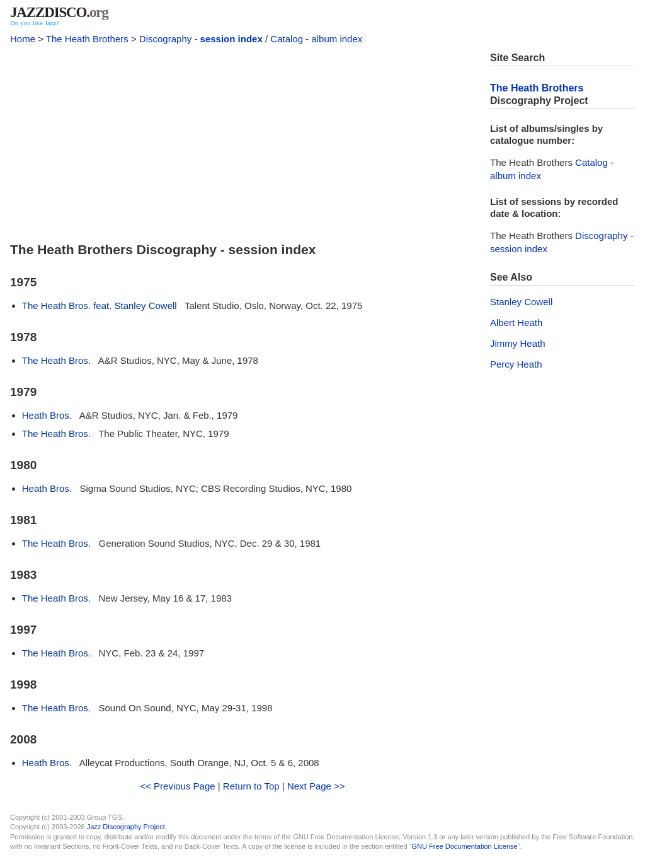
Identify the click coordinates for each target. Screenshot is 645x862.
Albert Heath (516, 322)
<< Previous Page (177, 786)
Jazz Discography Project (126, 826)
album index (336, 38)
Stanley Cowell (521, 301)
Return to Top (251, 786)
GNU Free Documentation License (465, 846)
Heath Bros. (47, 415)
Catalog (286, 38)
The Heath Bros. (56, 360)
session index (231, 38)
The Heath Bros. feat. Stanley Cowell (99, 305)
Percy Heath (516, 364)
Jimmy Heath (517, 343)
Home (22, 38)
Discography (165, 38)
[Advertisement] (242, 140)
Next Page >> (316, 786)
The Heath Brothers (87, 38)
